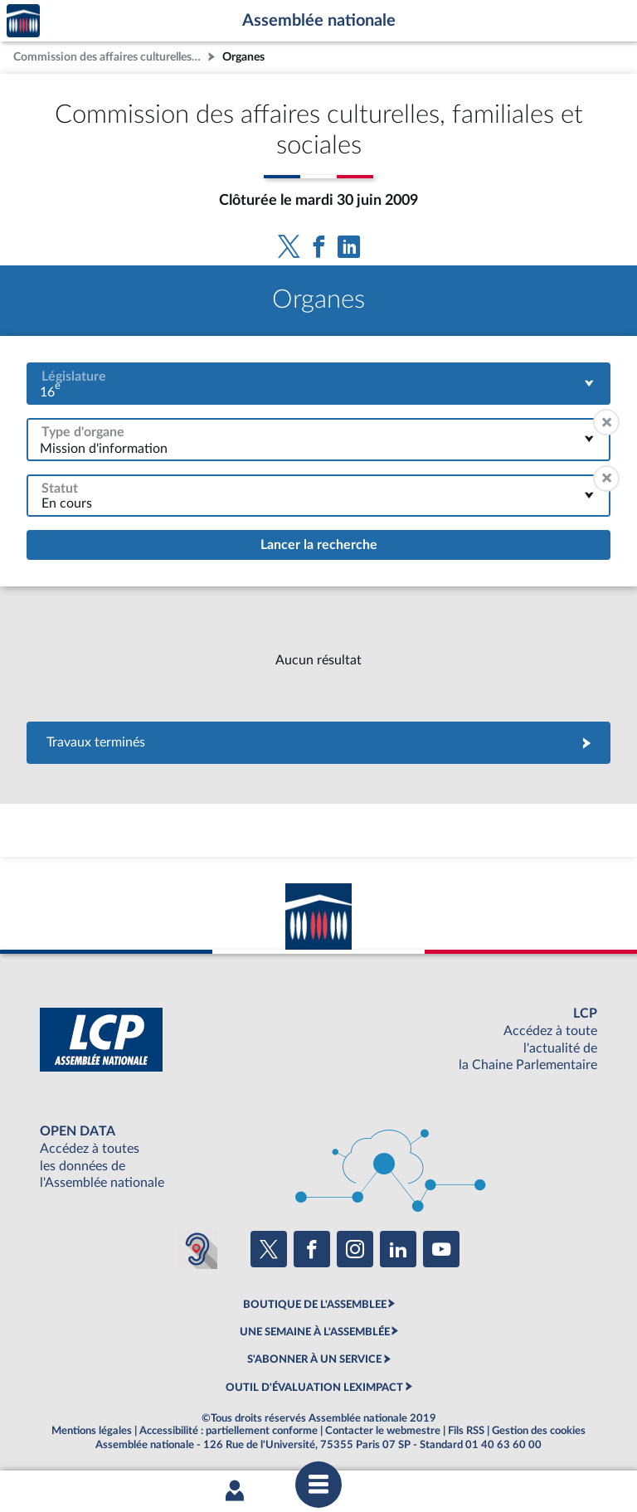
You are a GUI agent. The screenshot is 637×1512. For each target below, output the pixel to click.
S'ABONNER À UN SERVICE (314, 1359)
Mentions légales (91, 1431)
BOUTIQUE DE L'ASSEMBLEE (315, 1305)
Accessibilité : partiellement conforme (228, 1431)
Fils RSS (466, 1431)
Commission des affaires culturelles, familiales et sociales (108, 57)
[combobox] (318, 383)
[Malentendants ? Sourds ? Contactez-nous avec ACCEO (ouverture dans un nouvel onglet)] (197, 1249)
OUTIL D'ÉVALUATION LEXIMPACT (314, 1388)
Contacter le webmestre (382, 1431)
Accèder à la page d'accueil (23, 21)
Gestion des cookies (539, 1431)
